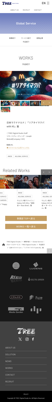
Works (9, 368)
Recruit (9, 381)
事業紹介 (12, 38)
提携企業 (39, 38)
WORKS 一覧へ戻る (26, 226)
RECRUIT (26, 10)
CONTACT (38, 10)
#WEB (10, 156)
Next (49, 103)
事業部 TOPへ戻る (26, 218)
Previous (44, 103)
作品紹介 (26, 41)
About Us (10, 347)
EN (43, 3)
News (8, 361)
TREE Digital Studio (14, 242)
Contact (10, 374)
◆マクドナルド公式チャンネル (18, 147)
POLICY (26, 394)
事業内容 (27, 242)
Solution (10, 354)
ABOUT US (14, 10)
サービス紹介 (26, 38)
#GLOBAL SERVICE (21, 156)
